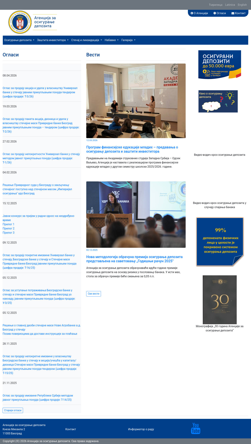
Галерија (127, 40)
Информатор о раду (141, 429)
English (242, 4)
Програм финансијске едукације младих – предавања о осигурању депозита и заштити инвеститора (132, 149)
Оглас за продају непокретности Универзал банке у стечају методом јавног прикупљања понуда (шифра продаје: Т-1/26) (41, 158)
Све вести (93, 293)
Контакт (238, 13)
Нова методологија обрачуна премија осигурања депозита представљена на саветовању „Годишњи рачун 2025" (134, 259)
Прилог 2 (8, 228)
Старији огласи (12, 410)
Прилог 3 (8, 232)
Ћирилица (215, 4)
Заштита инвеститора (51, 40)
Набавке (111, 40)
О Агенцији (199, 13)
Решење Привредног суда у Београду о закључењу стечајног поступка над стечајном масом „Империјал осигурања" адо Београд (37, 189)
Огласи (220, 13)
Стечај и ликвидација (85, 40)
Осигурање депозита (18, 40)
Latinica (230, 4)
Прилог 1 (8, 224)
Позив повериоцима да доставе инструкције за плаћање (40, 333)
